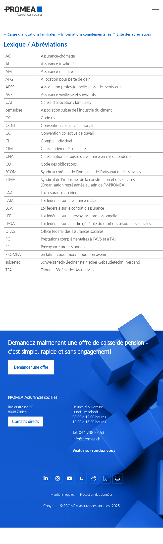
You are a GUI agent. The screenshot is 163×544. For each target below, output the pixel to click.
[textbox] (113, 429)
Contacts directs (25, 421)
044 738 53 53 (91, 432)
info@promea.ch (86, 438)
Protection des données (96, 494)
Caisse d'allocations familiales (31, 34)
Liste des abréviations (134, 34)
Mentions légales (62, 494)
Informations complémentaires (86, 34)
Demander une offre (31, 367)
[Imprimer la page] (117, 479)
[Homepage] (23, 5)
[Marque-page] (105, 479)
